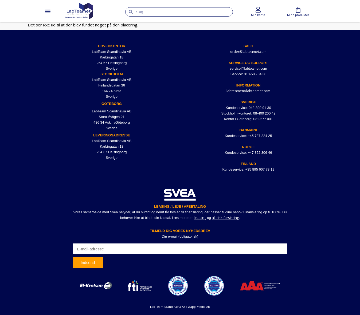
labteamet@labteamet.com (248, 90)
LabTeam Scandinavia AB (168, 307)
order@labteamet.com (248, 51)
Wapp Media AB (199, 307)
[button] (47, 11)
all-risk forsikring (225, 217)
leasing (200, 217)
